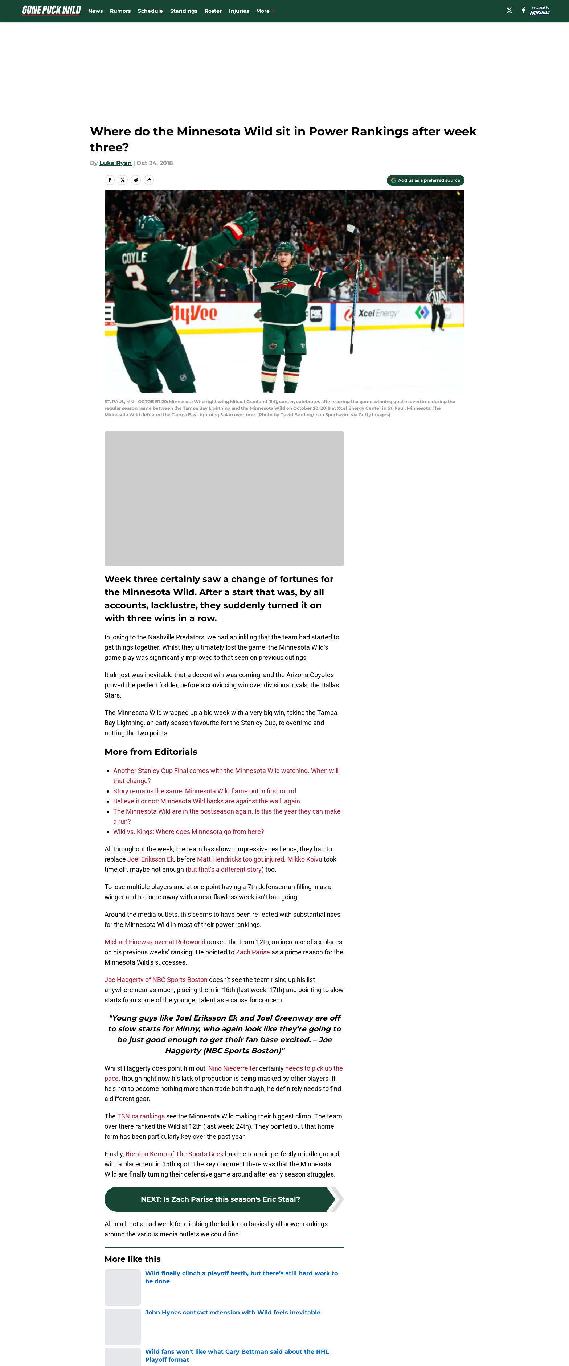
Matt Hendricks (219, 859)
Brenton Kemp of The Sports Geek (175, 1154)
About (112, 1332)
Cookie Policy (366, 1345)
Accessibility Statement (137, 1359)
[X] (509, 10)
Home (112, 1281)
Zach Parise (253, 952)
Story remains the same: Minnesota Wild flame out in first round (204, 791)
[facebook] (523, 10)
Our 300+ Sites (368, 1332)
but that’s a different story (225, 869)
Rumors (120, 11)
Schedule (150, 11)
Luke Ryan (115, 163)
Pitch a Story (121, 1345)
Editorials (140, 1281)
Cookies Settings (293, 1359)
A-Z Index (214, 1359)
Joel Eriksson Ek (150, 859)
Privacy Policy (220, 1345)
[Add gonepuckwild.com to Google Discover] (425, 180)
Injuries (239, 11)
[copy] (149, 180)
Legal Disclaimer (442, 1345)
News (95, 11)
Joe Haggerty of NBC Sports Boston (156, 979)
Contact (280, 1332)
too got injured (263, 859)
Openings (214, 1332)
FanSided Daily (439, 1332)
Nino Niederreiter (233, 1068)
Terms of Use (288, 1345)
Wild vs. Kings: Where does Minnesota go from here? (188, 831)
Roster (213, 11)
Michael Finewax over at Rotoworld (155, 942)
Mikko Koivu (304, 859)
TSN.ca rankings (141, 1116)
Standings (183, 11)
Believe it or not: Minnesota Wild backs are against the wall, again (206, 801)
